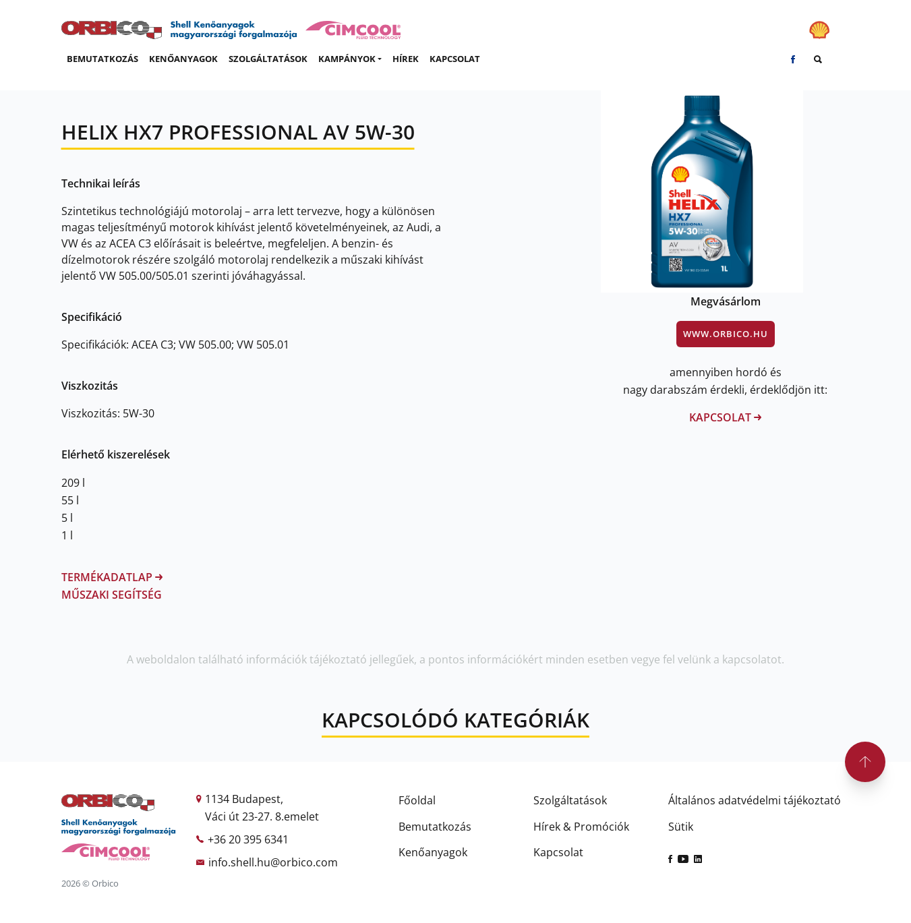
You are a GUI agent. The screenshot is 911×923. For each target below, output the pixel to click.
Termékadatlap (112, 577)
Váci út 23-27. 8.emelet (262, 816)
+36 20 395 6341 (248, 839)
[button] (350, 59)
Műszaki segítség (111, 594)
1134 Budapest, (244, 799)
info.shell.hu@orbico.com (273, 862)
